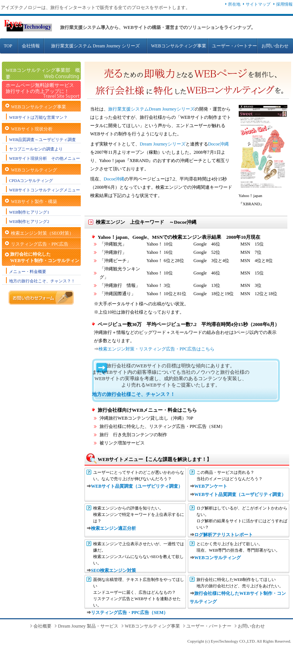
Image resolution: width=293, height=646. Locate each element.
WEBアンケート (210, 486)
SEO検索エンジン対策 (113, 570)
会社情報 (31, 46)
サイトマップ (258, 4)
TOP (8, 46)
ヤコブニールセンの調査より (36, 149)
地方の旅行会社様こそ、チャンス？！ (133, 394)
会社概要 (42, 626)
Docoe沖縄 (218, 144)
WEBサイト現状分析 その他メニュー (44, 158)
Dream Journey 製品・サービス (88, 626)
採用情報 (284, 4)
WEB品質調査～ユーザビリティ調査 (42, 139)
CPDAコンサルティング (31, 180)
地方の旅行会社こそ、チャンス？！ (42, 281)
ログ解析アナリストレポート (223, 534)
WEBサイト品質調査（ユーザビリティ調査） (137, 486)
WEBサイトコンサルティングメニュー (44, 190)
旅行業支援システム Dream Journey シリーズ (95, 46)
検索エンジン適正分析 (113, 528)
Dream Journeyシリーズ (163, 144)
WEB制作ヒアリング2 (29, 221)
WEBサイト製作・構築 (34, 201)
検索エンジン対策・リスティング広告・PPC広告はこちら (156, 349)
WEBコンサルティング (34, 170)
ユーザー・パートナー (234, 46)
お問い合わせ (274, 46)
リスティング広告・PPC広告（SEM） (129, 612)
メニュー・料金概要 (27, 271)
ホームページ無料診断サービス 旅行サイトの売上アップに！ (40, 88)
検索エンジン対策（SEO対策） (42, 233)
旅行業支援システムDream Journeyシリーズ (151, 109)
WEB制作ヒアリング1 (29, 212)
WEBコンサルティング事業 (178, 46)
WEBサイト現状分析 (32, 129)
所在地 (234, 4)
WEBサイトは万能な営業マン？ (38, 117)
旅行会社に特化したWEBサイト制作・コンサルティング (44, 261)
